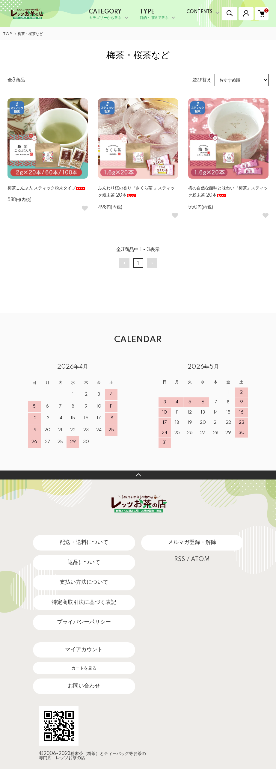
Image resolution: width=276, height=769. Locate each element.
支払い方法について (84, 582)
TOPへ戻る (138, 475)
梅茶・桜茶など (30, 34)
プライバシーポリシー (84, 622)
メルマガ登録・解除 (192, 542)
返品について (84, 563)
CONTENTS (199, 12)
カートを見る (83, 668)
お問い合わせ (84, 686)
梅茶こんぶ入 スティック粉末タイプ (46, 188)
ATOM (200, 560)
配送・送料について (84, 542)
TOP (7, 34)
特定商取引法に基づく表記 (84, 602)
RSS (179, 560)
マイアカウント (84, 650)
